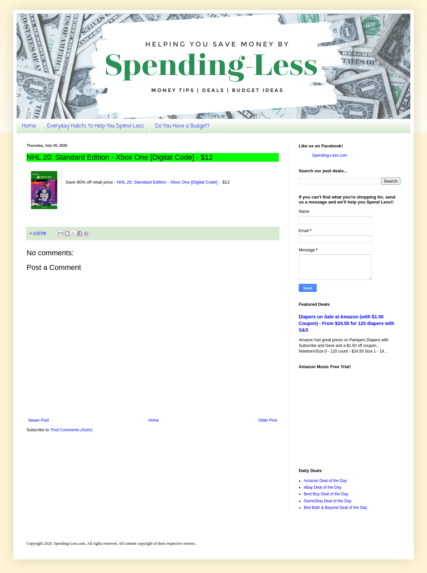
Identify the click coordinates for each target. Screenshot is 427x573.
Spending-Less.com (329, 155)
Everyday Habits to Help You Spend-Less (95, 126)
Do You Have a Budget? (182, 126)
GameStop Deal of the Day (327, 501)
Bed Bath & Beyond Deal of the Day (335, 507)
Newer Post (38, 420)
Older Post (267, 420)
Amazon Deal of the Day (325, 480)
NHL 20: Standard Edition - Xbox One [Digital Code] (167, 182)
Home (29, 126)
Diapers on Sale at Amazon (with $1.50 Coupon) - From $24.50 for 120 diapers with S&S (346, 323)
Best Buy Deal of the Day (326, 494)
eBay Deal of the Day (322, 487)
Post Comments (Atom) (71, 430)
